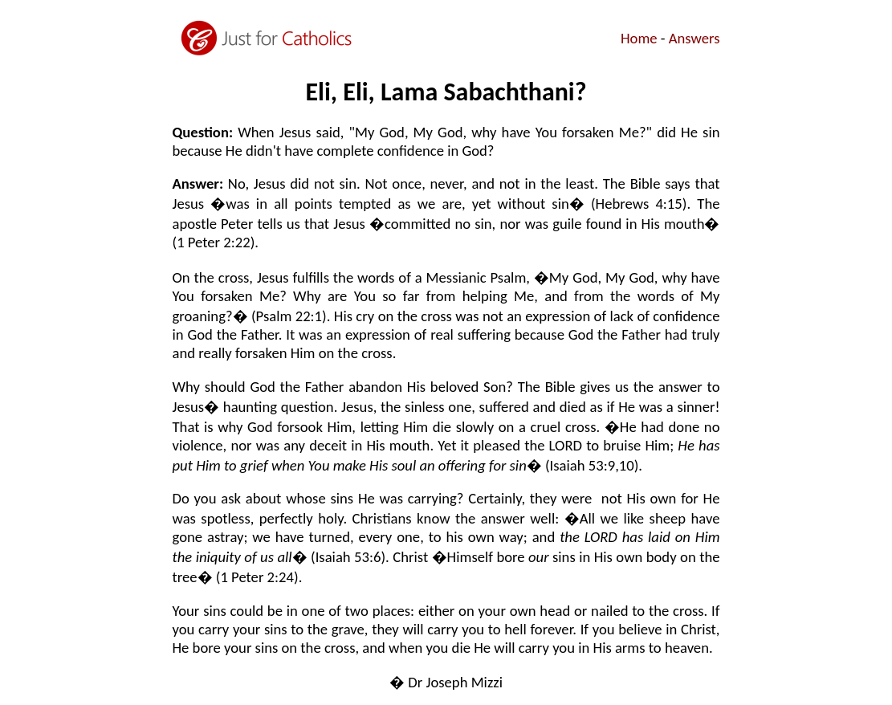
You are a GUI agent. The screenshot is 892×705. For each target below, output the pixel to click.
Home (639, 38)
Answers (694, 38)
